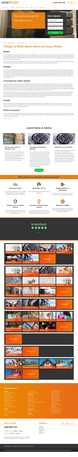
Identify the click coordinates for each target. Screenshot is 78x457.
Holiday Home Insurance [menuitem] (55, 392)
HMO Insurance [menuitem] (54, 401)
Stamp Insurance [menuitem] (31, 403)
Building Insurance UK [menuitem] (55, 398)
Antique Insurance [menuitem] (31, 395)
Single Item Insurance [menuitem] (8, 404)
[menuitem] (5, 7)
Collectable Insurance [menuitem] (32, 406)
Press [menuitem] (27, 446)
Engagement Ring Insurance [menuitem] (9, 392)
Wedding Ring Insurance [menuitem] (8, 395)
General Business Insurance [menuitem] (56, 409)
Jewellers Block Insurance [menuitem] (56, 411)
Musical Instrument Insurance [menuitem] (33, 392)
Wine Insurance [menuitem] (31, 404)
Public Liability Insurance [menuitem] (55, 412)
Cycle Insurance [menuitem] (7, 410)
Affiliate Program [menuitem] (7, 446)
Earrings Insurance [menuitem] (7, 398)
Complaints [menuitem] (14, 446)
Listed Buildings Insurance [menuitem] (56, 391)
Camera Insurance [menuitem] (31, 391)
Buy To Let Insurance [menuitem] (55, 394)
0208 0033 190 (10, 427)
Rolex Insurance (56, 113)
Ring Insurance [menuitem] (7, 401)
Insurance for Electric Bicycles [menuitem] (9, 412)
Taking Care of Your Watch (63, 147)
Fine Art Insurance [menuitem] (31, 398)
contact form (26, 438)
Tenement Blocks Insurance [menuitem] (56, 404)
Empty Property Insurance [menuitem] (56, 400)
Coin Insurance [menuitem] (30, 397)
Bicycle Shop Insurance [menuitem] (55, 408)
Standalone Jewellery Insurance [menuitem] (10, 400)
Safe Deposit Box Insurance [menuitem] (9, 406)
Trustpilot (16, 25)
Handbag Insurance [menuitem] (31, 400)
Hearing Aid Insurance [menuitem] (32, 410)
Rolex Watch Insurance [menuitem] (8, 403)
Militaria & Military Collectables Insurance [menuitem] (35, 401)
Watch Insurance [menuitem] (7, 394)
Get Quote (55, 32)
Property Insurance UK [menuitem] (55, 403)
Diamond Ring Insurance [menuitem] (8, 397)
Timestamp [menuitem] (31, 446)
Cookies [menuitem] (23, 446)
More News (39, 170)
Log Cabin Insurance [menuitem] (55, 395)
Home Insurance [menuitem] (31, 414)
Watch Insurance (8, 118)
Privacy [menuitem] (19, 446)
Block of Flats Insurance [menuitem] (55, 397)
